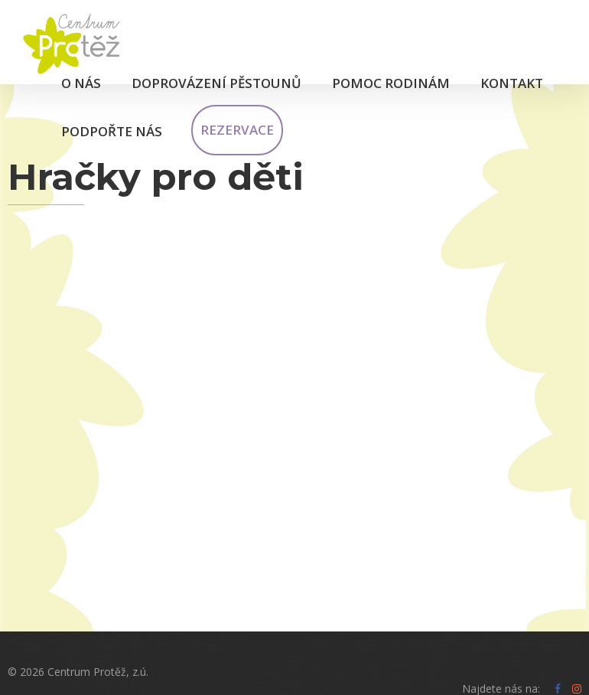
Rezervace (237, 130)
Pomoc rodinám (391, 83)
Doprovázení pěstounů (216, 83)
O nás (81, 83)
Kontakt (511, 83)
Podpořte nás (111, 131)
